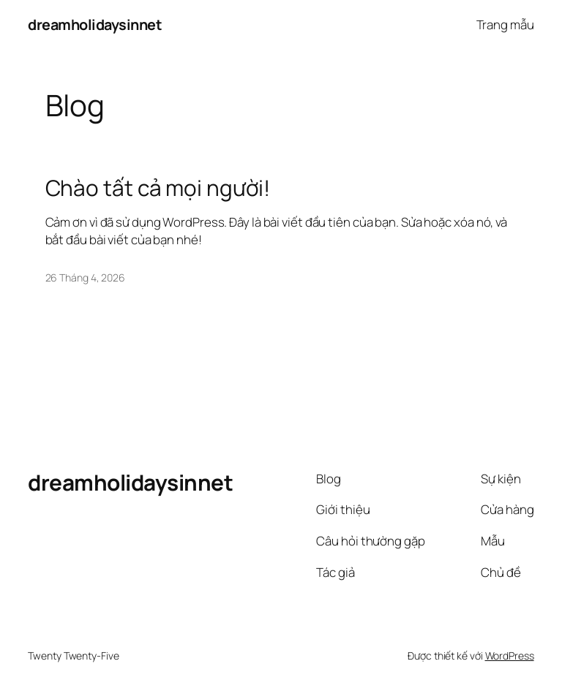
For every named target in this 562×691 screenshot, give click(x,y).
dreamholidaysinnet (95, 24)
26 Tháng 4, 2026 (85, 277)
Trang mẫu (505, 24)
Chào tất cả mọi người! (158, 187)
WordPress (509, 655)
